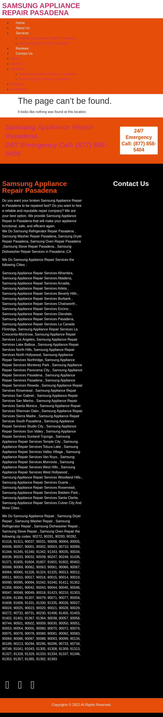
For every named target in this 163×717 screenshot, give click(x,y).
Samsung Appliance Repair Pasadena (47, 38)
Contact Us (24, 53)
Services (22, 33)
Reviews (22, 48)
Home (20, 23)
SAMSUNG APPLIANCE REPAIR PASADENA (41, 9)
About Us (23, 28)
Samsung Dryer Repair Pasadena (44, 43)
